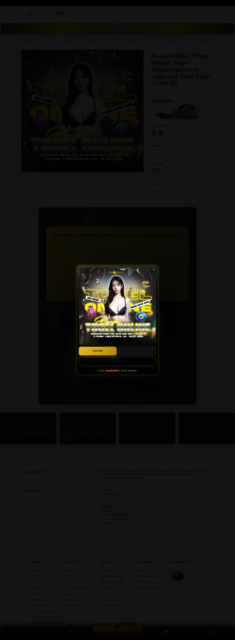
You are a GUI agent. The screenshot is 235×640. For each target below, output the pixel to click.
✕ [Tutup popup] (154, 270)
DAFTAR (98, 351)
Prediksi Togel (117, 361)
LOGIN (137, 351)
